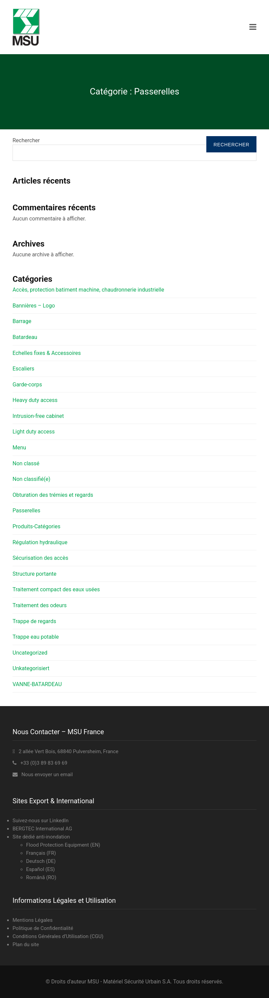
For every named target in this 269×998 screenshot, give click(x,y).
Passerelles (26, 510)
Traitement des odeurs (40, 605)
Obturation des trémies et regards (53, 495)
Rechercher (26, 140)
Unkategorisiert (31, 668)
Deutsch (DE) (41, 861)
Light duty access (34, 431)
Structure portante (35, 574)
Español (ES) (40, 869)
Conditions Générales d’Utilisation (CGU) (58, 936)
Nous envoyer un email (47, 774)
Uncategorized (30, 653)
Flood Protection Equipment (57, 845)
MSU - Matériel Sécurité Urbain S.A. (129, 981)
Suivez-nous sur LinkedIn (40, 820)
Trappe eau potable (36, 637)
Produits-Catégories (36, 526)
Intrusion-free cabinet (38, 416)
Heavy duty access (35, 400)
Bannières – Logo (34, 305)
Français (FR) (41, 853)
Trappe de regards (34, 621)
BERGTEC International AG (42, 829)
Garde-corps (27, 384)
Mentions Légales (33, 920)
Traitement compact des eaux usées (56, 589)
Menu (19, 447)
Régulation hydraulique (40, 542)
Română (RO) (41, 877)
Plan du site (26, 944)
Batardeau (25, 337)
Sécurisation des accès (40, 558)
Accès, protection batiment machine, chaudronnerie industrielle (88, 289)
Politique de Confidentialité (43, 928)
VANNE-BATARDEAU (37, 684)
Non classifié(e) (31, 479)
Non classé (26, 463)
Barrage (22, 321)
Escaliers (23, 368)
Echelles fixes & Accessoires (47, 353)
